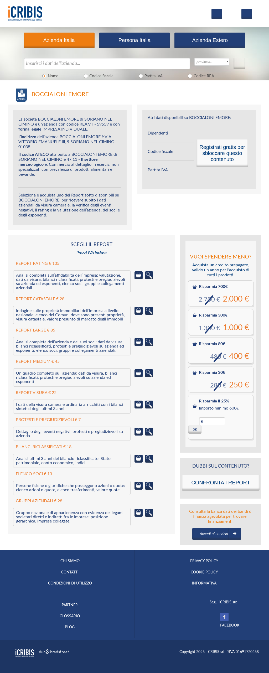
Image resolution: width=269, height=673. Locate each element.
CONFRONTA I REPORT (220, 482)
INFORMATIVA (204, 583)
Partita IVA (150, 75)
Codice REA (200, 75)
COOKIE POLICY (204, 572)
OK (195, 429)
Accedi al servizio (214, 534)
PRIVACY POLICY (204, 561)
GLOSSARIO (70, 616)
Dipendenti (158, 133)
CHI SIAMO (70, 561)
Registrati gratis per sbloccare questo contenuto (222, 153)
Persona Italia (134, 40)
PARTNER (70, 605)
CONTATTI (70, 572)
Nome (50, 75)
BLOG (70, 627)
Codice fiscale (97, 75)
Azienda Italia (59, 40)
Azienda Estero (210, 40)
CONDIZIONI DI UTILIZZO (70, 583)
